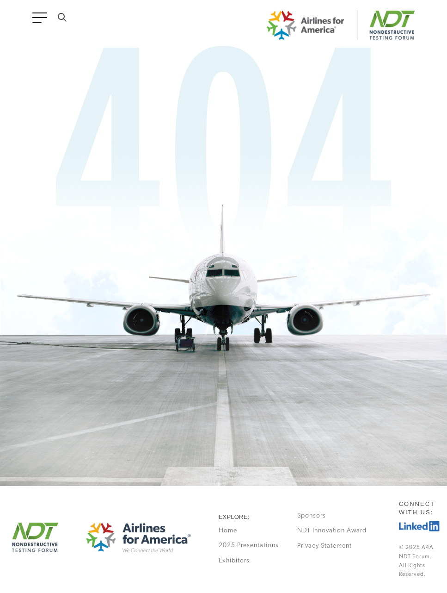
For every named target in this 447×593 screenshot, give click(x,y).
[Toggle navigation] (41, 20)
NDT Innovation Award (332, 530)
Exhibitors (234, 560)
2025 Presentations (249, 545)
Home (228, 530)
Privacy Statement (324, 546)
